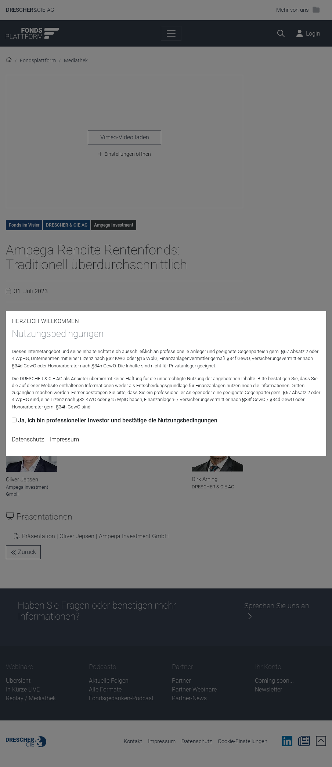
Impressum (64, 439)
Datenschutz (28, 439)
